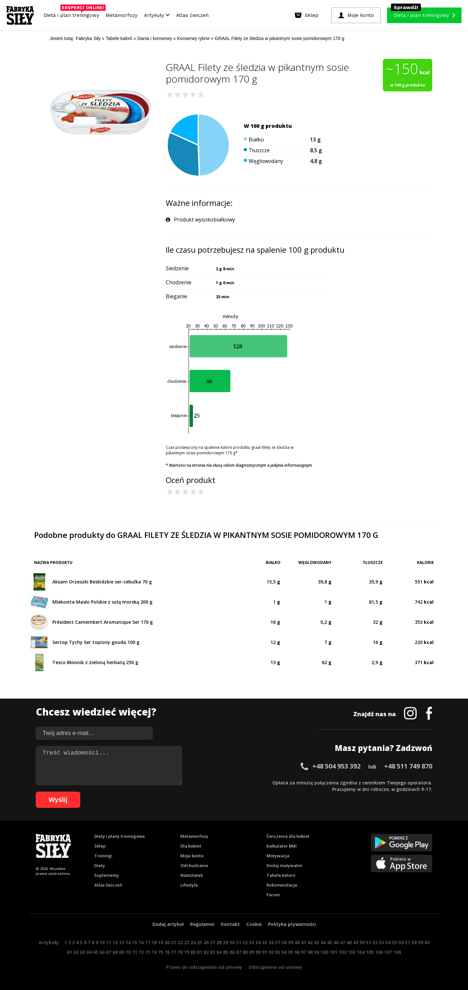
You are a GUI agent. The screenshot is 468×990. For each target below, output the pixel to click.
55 (394, 942)
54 (388, 942)
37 (277, 942)
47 (342, 942)
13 (121, 942)
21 (173, 942)
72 (141, 952)
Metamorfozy (121, 15)
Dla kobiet (190, 846)
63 (82, 952)
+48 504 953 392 (336, 766)
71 (134, 952)
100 (324, 952)
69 (121, 952)
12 (115, 942)
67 (108, 952)
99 (316, 952)
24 (193, 942)
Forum (273, 895)
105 (370, 952)
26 (206, 942)
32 (245, 942)
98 (310, 952)
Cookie (254, 924)
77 (173, 952)
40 (297, 942)
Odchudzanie (194, 865)
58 (414, 942)
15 (134, 942)
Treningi (103, 856)
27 (212, 942)
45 (329, 942)
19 (160, 942)
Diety (99, 865)
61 (69, 952)
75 (160, 952)
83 (212, 952)
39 (290, 942)
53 (381, 942)
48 (349, 942)
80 (193, 952)
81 (199, 952)
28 (219, 942)
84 (219, 952)
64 (89, 952)
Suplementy (106, 875)
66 (102, 952)
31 (238, 942)
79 (186, 952)
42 (310, 942)
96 (297, 952)
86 (232, 952)
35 (264, 942)
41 (303, 942)
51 (368, 942)
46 (336, 942)
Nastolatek (191, 875)
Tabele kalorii (280, 875)
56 (401, 942)
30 (232, 942)
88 (245, 952)
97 (303, 952)
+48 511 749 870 (408, 766)
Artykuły (157, 15)
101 (333, 952)
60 (427, 942)
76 (167, 952)
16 (141, 942)
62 (76, 952)
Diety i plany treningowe (119, 836)
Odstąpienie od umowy (275, 967)
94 (284, 952)
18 (154, 942)
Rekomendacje (281, 885)
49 (355, 942)
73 (147, 952)
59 (420, 942)
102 (342, 952)
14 (128, 942)
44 (323, 942)
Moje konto (191, 856)
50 (362, 942)
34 (258, 942)
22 (180, 942)
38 (284, 942)
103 (352, 952)
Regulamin (202, 924)
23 (186, 942)
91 (264, 952)
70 (128, 952)
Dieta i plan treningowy (73, 13)
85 (225, 952)
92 (271, 952)
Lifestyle (189, 885)
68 (115, 952)
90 (258, 952)
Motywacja (277, 856)
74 (154, 952)
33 (251, 942)
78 (180, 952)
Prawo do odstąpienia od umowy (204, 967)
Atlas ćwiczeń (192, 15)
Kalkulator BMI (281, 846)
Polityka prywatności (292, 924)
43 (316, 942)
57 (407, 942)
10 (102, 942)
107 (388, 952)
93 (277, 952)
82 (206, 952)
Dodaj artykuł (168, 924)
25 (199, 942)
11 (108, 942)
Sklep (100, 846)
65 (95, 952)
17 (147, 942)
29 (225, 942)
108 (397, 952)
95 (290, 952)
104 (361, 952)
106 (379, 952)
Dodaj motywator (284, 865)
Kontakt (230, 924)
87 (238, 952)
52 (375, 942)
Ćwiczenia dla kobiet (287, 836)
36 (271, 942)
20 (167, 942)
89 (251, 952)
